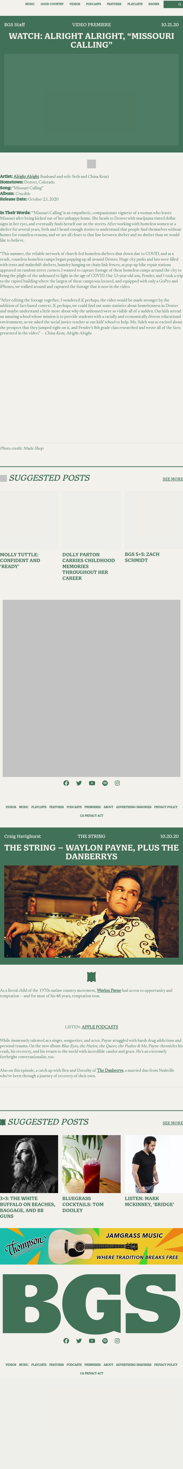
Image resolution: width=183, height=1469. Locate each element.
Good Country (52, 4)
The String (91, 836)
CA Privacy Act (91, 816)
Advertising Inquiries (133, 807)
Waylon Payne (109, 991)
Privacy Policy (166, 807)
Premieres (92, 807)
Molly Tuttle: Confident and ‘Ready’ (20, 561)
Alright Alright (26, 177)
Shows (153, 4)
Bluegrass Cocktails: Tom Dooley (83, 1205)
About (108, 807)
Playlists (135, 4)
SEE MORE (173, 479)
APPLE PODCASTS (100, 1027)
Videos (74, 4)
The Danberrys (110, 1071)
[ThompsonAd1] (91, 1246)
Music (30, 4)
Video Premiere (91, 25)
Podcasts (93, 4)
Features (114, 4)
